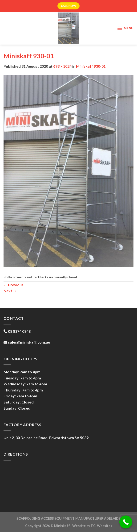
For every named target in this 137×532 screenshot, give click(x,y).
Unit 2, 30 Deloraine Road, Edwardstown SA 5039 (46, 437)
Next (10, 290)
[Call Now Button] (125, 521)
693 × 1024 (62, 66)
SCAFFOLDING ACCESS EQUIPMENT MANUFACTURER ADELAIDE (68, 518)
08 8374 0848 (19, 331)
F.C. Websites (101, 526)
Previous (14, 285)
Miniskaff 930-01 (91, 66)
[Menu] (125, 28)
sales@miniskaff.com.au (29, 342)
